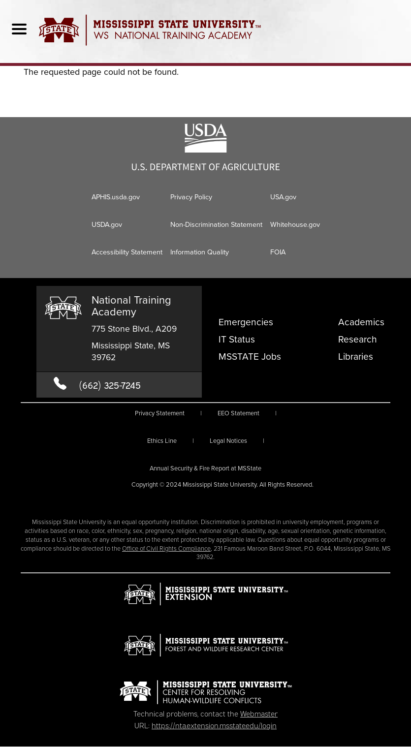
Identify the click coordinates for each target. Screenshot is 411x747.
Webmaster (259, 713)
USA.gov (283, 196)
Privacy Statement (160, 413)
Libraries (355, 356)
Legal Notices (228, 440)
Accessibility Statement (127, 252)
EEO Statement (238, 413)
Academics (361, 322)
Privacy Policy (191, 196)
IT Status (237, 339)
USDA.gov (107, 224)
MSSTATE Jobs (250, 356)
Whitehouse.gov (295, 224)
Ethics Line (162, 440)
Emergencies (246, 322)
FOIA (277, 252)
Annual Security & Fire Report (205, 468)
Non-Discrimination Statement (216, 224)
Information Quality (199, 252)
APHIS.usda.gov (116, 196)
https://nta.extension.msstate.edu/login (214, 725)
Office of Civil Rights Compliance (166, 548)
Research (357, 339)
